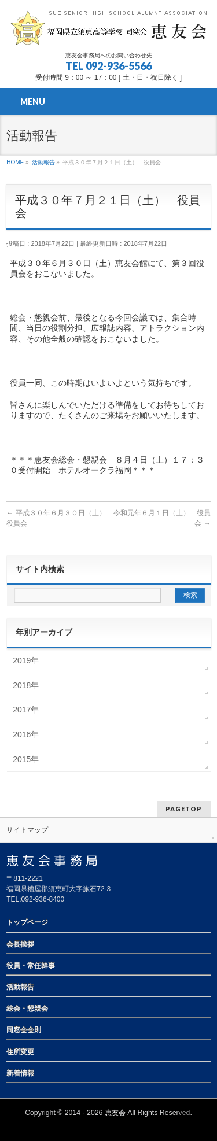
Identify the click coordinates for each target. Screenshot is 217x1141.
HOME (15, 162)
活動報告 (43, 162)
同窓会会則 (23, 1030)
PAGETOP (183, 809)
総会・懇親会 (27, 1009)
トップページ (27, 922)
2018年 (26, 685)
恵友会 (115, 1113)
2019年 (26, 660)
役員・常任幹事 (30, 966)
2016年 (26, 734)
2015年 (26, 759)
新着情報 (20, 1073)
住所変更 (20, 1052)
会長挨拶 (20, 944)
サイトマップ (27, 830)
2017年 (26, 709)
